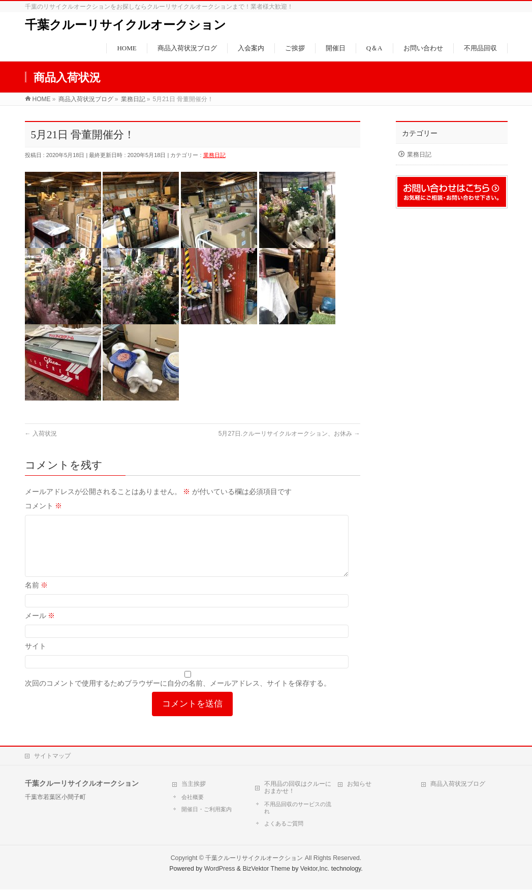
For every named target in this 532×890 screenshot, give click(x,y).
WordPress (219, 869)
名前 (36, 597)
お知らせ (359, 784)
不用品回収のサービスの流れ (297, 808)
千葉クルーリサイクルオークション (125, 25)
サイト (35, 658)
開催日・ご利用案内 (206, 810)
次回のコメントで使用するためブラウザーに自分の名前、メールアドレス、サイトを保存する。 (178, 695)
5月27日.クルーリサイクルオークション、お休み (289, 433)
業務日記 (214, 155)
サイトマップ (52, 756)
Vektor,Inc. (315, 869)
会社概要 (192, 797)
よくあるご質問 (283, 824)
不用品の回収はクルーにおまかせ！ (297, 788)
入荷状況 (41, 433)
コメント (43, 506)
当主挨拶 (193, 784)
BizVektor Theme (266, 869)
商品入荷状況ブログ (457, 784)
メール (40, 628)
